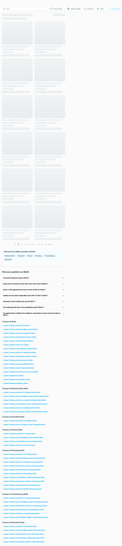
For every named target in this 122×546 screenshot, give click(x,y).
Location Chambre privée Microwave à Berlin (18, 341)
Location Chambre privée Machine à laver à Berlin (19, 337)
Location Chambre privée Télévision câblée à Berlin (20, 349)
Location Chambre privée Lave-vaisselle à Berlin (19, 333)
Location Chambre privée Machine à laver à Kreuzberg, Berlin (23, 466)
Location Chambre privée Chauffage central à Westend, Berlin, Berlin (26, 396)
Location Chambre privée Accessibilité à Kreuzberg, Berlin (22, 489)
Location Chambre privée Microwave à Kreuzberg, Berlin (22, 470)
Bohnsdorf (8, 259)
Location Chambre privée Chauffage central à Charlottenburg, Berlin (25, 502)
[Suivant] (52, 244)
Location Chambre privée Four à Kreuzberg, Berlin (20, 473)
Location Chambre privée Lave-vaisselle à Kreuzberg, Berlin (23, 462)
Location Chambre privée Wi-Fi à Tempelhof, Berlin (20, 421)
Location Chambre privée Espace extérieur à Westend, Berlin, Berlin (25, 412)
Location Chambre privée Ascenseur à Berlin (18, 360)
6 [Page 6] (33, 244)
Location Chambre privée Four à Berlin (16, 345)
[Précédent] (15, 244)
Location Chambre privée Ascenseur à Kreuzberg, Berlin (21, 485)
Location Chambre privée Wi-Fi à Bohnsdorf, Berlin (20, 526)
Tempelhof (21, 256)
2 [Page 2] (21, 244)
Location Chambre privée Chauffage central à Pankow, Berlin (23, 437)
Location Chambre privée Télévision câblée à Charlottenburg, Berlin (25, 517)
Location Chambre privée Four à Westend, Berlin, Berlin (21, 408)
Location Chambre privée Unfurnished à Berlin (18, 368)
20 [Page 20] (49, 244)
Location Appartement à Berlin (13, 376)
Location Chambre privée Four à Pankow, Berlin (19, 445)
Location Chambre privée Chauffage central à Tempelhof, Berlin (24, 424)
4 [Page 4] (27, 244)
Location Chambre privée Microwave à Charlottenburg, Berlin (23, 510)
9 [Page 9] (42, 244)
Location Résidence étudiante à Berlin (15, 383)
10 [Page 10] (46, 244)
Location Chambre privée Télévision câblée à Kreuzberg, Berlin (24, 477)
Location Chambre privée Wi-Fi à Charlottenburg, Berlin (21, 498)
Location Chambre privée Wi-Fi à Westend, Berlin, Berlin (21, 392)
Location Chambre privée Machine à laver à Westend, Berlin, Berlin (25, 404)
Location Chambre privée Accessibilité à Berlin (18, 364)
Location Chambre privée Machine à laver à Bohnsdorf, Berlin (23, 534)
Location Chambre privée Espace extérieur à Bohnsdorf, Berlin (23, 542)
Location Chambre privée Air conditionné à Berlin (19, 352)
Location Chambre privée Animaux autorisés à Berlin (20, 372)
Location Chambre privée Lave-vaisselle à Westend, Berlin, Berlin (24, 400)
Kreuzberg (38, 256)
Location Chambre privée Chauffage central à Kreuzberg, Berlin (24, 458)
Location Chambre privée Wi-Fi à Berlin (16, 325)
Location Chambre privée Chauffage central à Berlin (20, 329)
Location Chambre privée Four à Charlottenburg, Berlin (21, 513)
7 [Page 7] (36, 244)
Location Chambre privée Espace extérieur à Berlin (20, 356)
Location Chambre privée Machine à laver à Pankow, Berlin (22, 441)
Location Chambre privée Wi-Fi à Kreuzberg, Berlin (20, 454)
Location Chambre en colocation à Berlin (16, 379)
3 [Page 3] (24, 244)
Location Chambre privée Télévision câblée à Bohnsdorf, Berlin (24, 538)
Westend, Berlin (10, 256)
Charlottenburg (50, 256)
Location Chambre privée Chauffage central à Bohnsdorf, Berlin (24, 530)
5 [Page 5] (30, 244)
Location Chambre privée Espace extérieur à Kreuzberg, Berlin (23, 481)
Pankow (30, 256)
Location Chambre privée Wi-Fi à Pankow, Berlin (19, 434)
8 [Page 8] (39, 244)
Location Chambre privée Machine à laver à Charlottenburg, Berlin (25, 506)
